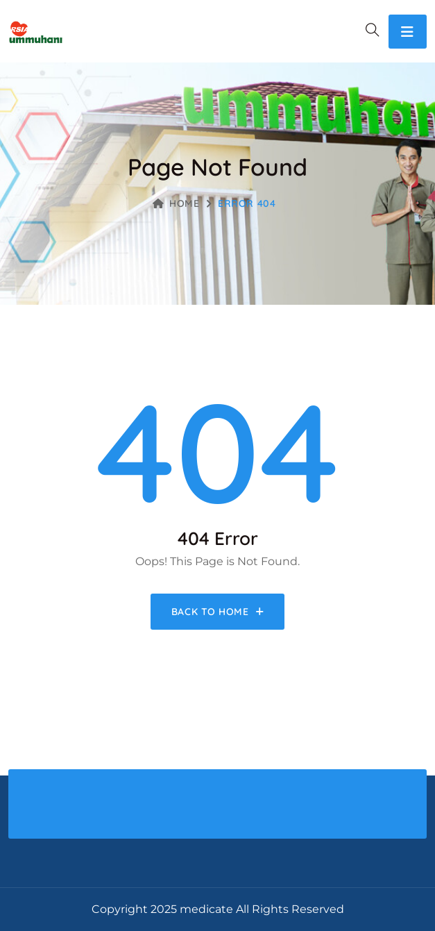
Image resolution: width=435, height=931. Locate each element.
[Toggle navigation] (408, 32)
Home (176, 203)
